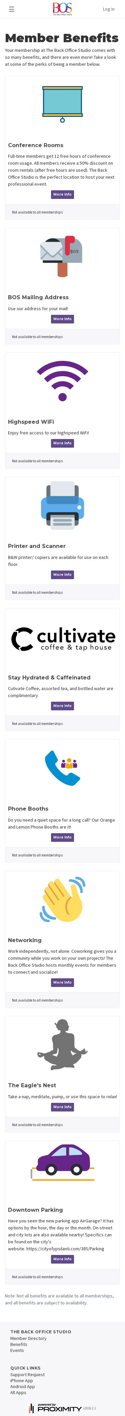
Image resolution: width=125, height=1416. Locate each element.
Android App (22, 1386)
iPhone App (21, 1380)
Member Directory (28, 1338)
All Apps (18, 1392)
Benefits (18, 1344)
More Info (62, 194)
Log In (109, 9)
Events (17, 1350)
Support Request (27, 1374)
